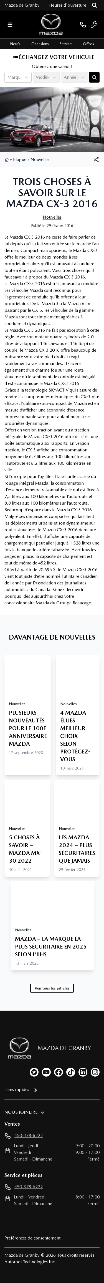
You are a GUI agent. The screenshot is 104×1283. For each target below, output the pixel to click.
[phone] (82, 24)
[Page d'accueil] (17, 1048)
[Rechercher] (95, 5)
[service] (94, 24)
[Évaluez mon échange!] (94, 77)
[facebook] (58, 1072)
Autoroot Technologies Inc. (30, 1261)
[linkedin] (82, 1072)
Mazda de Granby (21, 5)
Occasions (40, 44)
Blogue (19, 159)
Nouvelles (40, 159)
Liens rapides (16, 1089)
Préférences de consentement (32, 1238)
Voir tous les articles (52, 988)
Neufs (15, 44)
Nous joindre (20, 1112)
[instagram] (95, 1072)
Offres (88, 44)
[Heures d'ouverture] (67, 5)
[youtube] (46, 1072)
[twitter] (34, 1072)
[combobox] (8, 77)
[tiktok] (70, 1072)
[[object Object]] (96, 159)
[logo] (51, 24)
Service (66, 44)
